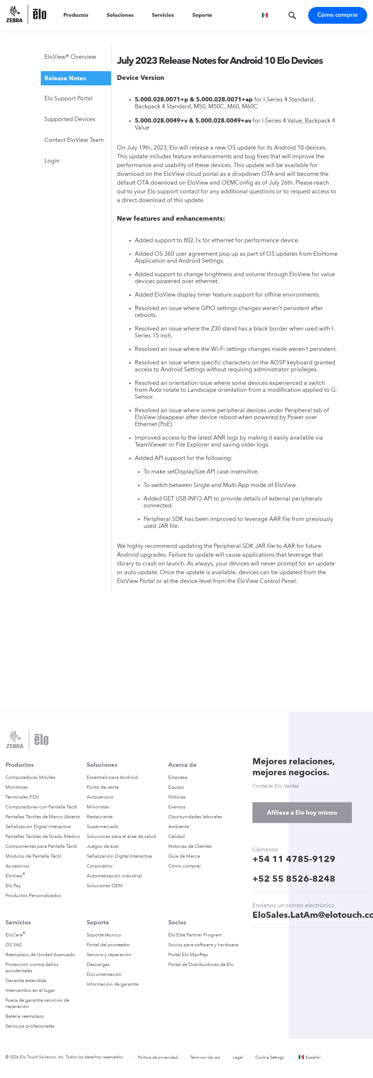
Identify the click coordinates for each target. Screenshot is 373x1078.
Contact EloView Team (74, 140)
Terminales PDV (22, 797)
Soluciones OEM (105, 886)
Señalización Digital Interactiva (38, 826)
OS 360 (13, 945)
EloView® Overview (70, 57)
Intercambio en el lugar (30, 990)
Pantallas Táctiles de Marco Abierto (42, 817)
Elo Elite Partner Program (195, 935)
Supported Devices (69, 120)
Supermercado (103, 826)
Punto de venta (103, 787)
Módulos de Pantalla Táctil (33, 856)
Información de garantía (112, 984)
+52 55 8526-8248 (293, 878)
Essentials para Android (112, 777)
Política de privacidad (158, 1058)
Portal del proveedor (108, 945)
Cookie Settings (269, 1058)
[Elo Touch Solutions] (29, 14)
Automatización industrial (114, 876)
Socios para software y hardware (203, 945)
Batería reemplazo (24, 1016)
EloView (15, 876)
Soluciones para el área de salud (121, 836)
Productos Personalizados (33, 895)
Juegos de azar (103, 846)
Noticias (177, 797)
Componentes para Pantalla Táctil (41, 846)
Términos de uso (205, 1058)
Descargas (98, 964)
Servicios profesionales (30, 1026)
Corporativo (100, 866)
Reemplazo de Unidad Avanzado (40, 955)
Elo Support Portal (68, 99)
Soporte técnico (104, 935)
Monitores (16, 787)
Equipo (176, 787)
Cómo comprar (337, 15)
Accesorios (17, 866)
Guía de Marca (184, 856)
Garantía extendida (25, 980)
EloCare (15, 935)
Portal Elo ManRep (188, 955)
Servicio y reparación (109, 955)
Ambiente (178, 826)
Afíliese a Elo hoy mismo (302, 812)
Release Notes (65, 78)
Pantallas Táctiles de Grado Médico (42, 836)
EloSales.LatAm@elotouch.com (310, 914)
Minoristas (98, 807)
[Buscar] (290, 12)
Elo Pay (13, 886)
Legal (238, 1058)
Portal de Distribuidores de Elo (200, 964)
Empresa (177, 777)
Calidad (176, 836)
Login (51, 161)
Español (309, 1058)
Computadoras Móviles (30, 777)
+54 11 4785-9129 (293, 859)
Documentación (104, 974)
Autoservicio (100, 797)
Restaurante (100, 817)
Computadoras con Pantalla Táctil (41, 807)
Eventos (176, 807)
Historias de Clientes (190, 846)
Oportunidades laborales (195, 817)
